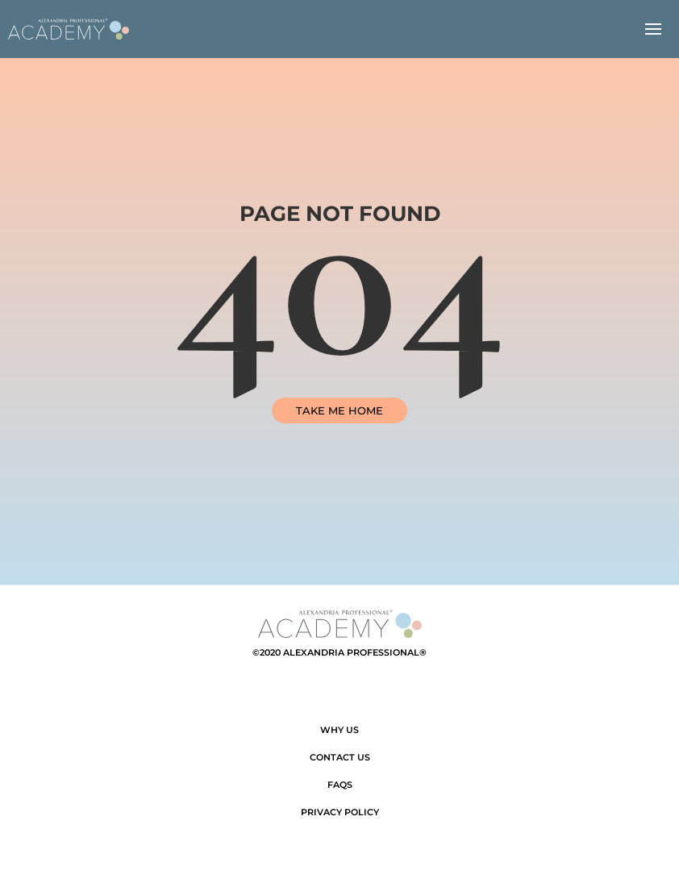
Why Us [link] (339, 729)
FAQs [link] (339, 784)
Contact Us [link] (340, 757)
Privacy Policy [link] (340, 812)
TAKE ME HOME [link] (339, 410)
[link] (68, 29)
